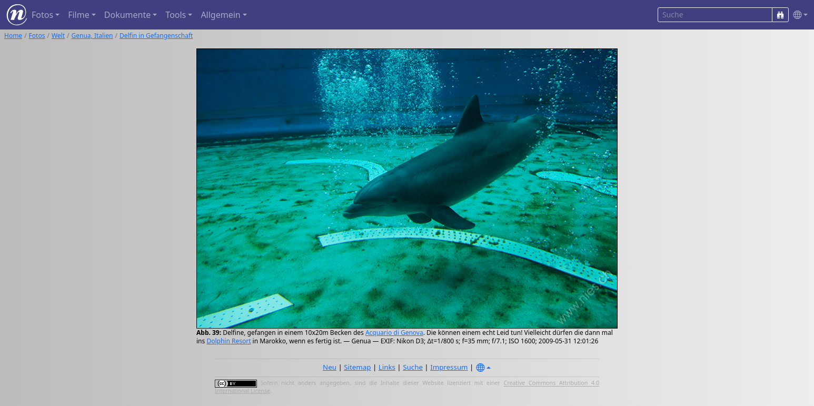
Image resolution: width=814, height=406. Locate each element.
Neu (329, 367)
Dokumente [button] (127, 15)
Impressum (449, 367)
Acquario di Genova (394, 332)
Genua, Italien (92, 35)
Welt (58, 35)
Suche (413, 367)
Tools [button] (175, 15)
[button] (798, 15)
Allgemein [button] (220, 15)
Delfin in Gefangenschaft (156, 35)
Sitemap (357, 367)
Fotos (37, 35)
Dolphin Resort (228, 340)
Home (13, 35)
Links (387, 367)
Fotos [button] (42, 15)
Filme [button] (79, 15)
